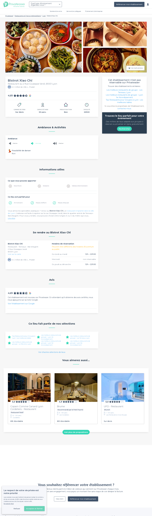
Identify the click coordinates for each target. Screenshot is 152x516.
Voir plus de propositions (76, 432)
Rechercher (124, 129)
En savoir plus (9, 503)
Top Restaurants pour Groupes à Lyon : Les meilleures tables (23, 337)
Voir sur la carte (14, 254)
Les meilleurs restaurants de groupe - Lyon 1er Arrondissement (51, 343)
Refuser (17, 509)
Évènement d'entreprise (93, 11)
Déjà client (59, 499)
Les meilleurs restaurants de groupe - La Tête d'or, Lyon (22, 343)
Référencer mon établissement (129, 4)
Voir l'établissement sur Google (21, 303)
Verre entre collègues (73, 11)
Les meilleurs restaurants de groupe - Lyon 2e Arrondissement (51, 337)
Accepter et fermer (34, 509)
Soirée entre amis (56, 11)
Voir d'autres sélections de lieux (51, 352)
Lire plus (11, 218)
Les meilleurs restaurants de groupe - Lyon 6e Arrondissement (80, 343)
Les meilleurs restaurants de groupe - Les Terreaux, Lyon (80, 337)
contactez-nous (124, 108)
